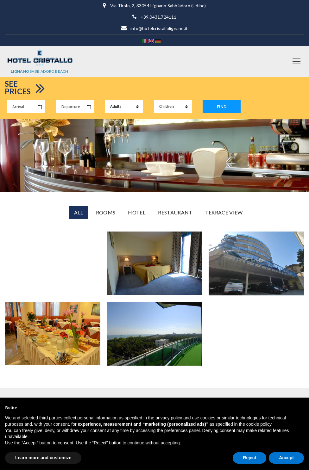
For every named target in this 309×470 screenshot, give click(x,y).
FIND (221, 106)
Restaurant (175, 212)
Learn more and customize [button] (43, 457)
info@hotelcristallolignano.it (159, 28)
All (78, 212)
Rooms (106, 212)
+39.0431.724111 (159, 17)
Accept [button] (286, 457)
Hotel (136, 212)
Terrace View (224, 212)
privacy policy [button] (168, 417)
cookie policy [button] (258, 424)
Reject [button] (249, 457)
